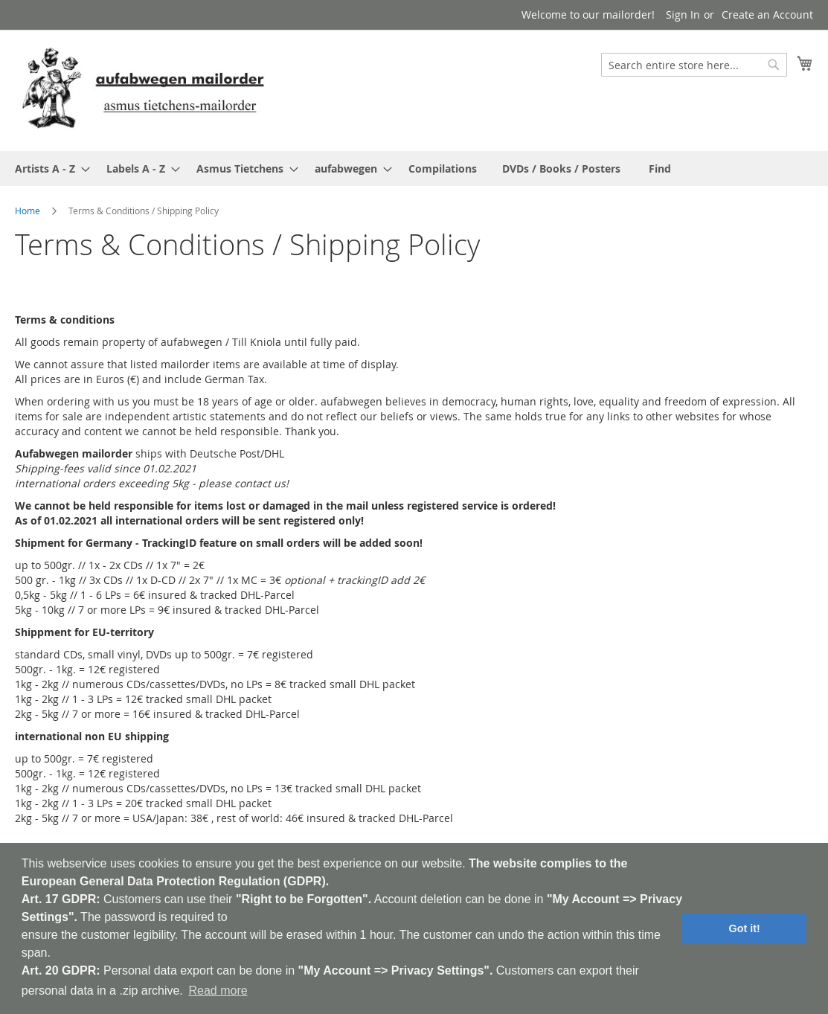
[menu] (414, 168)
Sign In (683, 14)
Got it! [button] (744, 928)
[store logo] (143, 89)
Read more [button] (217, 990)
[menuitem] (48, 168)
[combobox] (694, 65)
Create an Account (767, 14)
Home (27, 210)
